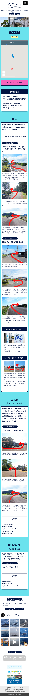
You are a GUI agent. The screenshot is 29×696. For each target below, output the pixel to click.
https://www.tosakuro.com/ (13, 529)
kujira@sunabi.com (10, 108)
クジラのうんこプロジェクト (19, 687)
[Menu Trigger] (25, 3)
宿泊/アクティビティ (9, 691)
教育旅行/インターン (20, 691)
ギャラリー (8, 689)
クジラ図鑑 (15, 689)
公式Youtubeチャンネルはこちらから (14, 658)
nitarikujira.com (11, 694)
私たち (9, 687)
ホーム (5, 687)
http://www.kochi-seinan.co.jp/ (14, 586)
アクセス (21, 689)
